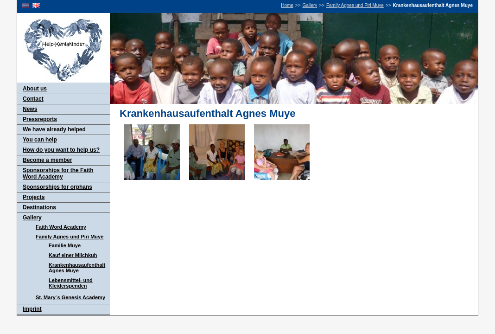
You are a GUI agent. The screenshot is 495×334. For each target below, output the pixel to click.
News (30, 109)
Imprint (32, 309)
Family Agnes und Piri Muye (355, 5)
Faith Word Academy (61, 227)
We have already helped (54, 129)
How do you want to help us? (61, 150)
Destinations (39, 207)
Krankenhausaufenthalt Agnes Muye (77, 267)
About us (35, 88)
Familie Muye (65, 245)
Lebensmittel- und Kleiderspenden (71, 283)
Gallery (310, 5)
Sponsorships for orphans (57, 187)
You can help (40, 139)
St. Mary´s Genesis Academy (70, 297)
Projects (33, 197)
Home (287, 5)
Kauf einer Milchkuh (73, 255)
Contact (33, 99)
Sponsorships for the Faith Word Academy (58, 173)
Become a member (47, 160)
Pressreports (40, 119)
